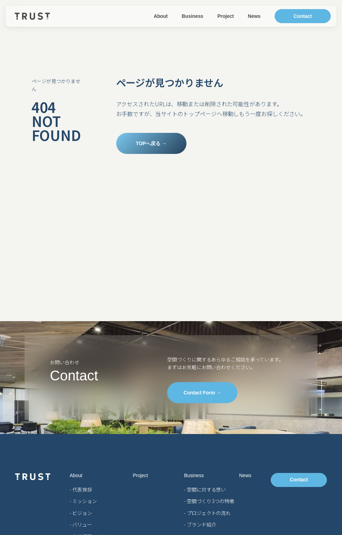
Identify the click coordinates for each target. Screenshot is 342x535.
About (161, 16)
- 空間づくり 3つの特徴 (209, 500)
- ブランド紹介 (200, 524)
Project (225, 16)
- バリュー (81, 524)
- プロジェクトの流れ (207, 512)
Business (192, 16)
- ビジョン (81, 512)
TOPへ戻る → (151, 143)
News (254, 16)
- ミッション (83, 500)
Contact (302, 16)
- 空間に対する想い (205, 489)
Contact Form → (203, 392)
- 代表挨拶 (81, 489)
